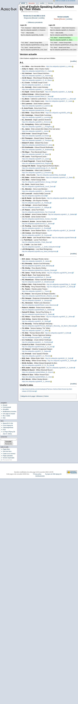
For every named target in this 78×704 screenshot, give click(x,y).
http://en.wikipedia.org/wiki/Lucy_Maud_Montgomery (39, 251)
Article (23, 3)
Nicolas (56, 19)
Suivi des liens (7, 451)
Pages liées (6, 449)
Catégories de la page (28, 396)
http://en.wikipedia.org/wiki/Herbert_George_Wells (38, 182)
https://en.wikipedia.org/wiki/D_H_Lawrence (36, 106)
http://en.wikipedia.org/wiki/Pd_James (59, 273)
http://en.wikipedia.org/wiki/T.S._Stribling (35, 337)
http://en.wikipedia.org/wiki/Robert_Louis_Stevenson (39, 305)
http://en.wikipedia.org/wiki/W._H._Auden (59, 367)
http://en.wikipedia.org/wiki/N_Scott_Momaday (37, 266)
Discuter (35, 18)
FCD (4, 429)
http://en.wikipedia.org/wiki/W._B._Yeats (58, 358)
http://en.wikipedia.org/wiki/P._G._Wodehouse (37, 282)
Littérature (39, 396)
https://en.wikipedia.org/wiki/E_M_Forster (35, 136)
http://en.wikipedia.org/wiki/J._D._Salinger (36, 207)
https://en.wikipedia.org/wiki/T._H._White (35, 330)
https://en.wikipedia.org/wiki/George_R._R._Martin (38, 168)
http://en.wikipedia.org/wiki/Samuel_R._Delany (37, 314)
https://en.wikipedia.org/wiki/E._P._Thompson (37, 140)
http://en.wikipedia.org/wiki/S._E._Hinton (59, 316)
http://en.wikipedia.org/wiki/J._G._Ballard (61, 214)
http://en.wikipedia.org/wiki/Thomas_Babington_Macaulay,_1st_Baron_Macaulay (48, 326)
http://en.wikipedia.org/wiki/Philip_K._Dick (60, 284)
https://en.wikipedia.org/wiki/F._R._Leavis (35, 159)
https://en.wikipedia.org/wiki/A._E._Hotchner (36, 76)
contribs (41, 18)
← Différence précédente (34, 22)
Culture (46, 396)
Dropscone (27, 18)
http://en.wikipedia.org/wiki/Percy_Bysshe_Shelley (38, 270)
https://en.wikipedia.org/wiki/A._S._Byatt (58, 92)
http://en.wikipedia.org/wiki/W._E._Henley (61, 360)
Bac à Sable (6, 415)
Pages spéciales (8, 455)
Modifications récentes (9, 411)
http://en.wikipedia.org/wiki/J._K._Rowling (35, 228)
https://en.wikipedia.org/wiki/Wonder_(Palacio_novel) (39, 296)
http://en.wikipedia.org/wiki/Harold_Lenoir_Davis (38, 186)
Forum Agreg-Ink (8, 425)
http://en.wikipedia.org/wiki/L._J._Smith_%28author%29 (40, 247)
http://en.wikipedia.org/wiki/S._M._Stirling (35, 321)
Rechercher (4, 437)
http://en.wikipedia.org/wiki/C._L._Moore (61, 99)
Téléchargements (8, 427)
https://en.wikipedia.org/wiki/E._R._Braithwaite (37, 149)
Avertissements (40, 476)
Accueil (5, 405)
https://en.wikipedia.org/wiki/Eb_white (58, 113)
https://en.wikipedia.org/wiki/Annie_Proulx (35, 110)
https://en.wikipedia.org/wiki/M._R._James (36, 261)
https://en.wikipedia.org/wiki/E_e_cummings (36, 117)
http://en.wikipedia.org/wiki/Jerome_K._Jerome (37, 223)
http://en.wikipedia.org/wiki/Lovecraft (34, 196)
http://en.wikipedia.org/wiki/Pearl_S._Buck (36, 277)
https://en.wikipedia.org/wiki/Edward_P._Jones (37, 145)
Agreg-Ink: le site (8, 423)
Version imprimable (8, 457)
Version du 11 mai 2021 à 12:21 (34, 16)
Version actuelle (63, 17)
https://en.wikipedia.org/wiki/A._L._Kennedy (36, 89)
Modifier (42, 3)
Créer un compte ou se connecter (65, 0)
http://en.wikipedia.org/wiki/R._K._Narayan (36, 300)
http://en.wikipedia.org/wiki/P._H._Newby (60, 287)
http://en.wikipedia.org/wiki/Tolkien (63, 237)
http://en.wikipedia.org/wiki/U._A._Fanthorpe (36, 342)
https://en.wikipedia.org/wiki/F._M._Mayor (35, 154)
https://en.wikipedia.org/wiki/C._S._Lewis (58, 101)
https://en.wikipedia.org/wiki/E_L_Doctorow (36, 122)
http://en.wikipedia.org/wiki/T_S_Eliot (57, 333)
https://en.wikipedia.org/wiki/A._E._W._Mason (37, 80)
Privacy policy (37, 474)
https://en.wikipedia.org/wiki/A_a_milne (59, 66)
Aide (4, 418)
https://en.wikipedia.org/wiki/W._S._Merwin (36, 381)
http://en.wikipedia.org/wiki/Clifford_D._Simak (37, 96)
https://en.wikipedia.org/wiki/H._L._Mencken (36, 191)
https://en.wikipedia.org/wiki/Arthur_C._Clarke (37, 71)
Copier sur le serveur (9, 453)
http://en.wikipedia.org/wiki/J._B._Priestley (36, 203)
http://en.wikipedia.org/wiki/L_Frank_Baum (36, 242)
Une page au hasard (9, 413)
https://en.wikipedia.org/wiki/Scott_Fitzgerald (36, 163)
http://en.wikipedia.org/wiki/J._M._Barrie (60, 230)
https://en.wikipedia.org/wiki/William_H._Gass (37, 377)
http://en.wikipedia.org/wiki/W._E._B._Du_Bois (37, 365)
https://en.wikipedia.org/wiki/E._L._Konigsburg (37, 127)
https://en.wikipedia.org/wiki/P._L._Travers (36, 291)
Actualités (6, 409)
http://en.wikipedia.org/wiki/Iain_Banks (59, 198)
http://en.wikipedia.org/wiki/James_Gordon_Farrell (38, 219)
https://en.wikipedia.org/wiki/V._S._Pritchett (36, 356)
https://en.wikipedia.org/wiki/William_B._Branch (37, 372)
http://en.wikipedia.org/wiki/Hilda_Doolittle (50, 175)
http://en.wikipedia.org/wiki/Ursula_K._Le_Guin (37, 347)
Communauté (7, 407)
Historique (50, 3)
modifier (73, 61)
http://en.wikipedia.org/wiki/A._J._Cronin (35, 85)
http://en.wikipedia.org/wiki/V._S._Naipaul (35, 351)
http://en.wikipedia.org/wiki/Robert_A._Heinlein (37, 310)
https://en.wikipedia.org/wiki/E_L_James (35, 131)
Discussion (32, 3)
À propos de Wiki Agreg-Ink (53, 474)
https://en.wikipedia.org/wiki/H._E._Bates (59, 177)
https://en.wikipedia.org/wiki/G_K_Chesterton (37, 172)
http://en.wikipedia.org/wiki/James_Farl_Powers (37, 212)
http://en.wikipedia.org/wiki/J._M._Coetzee (36, 235)
